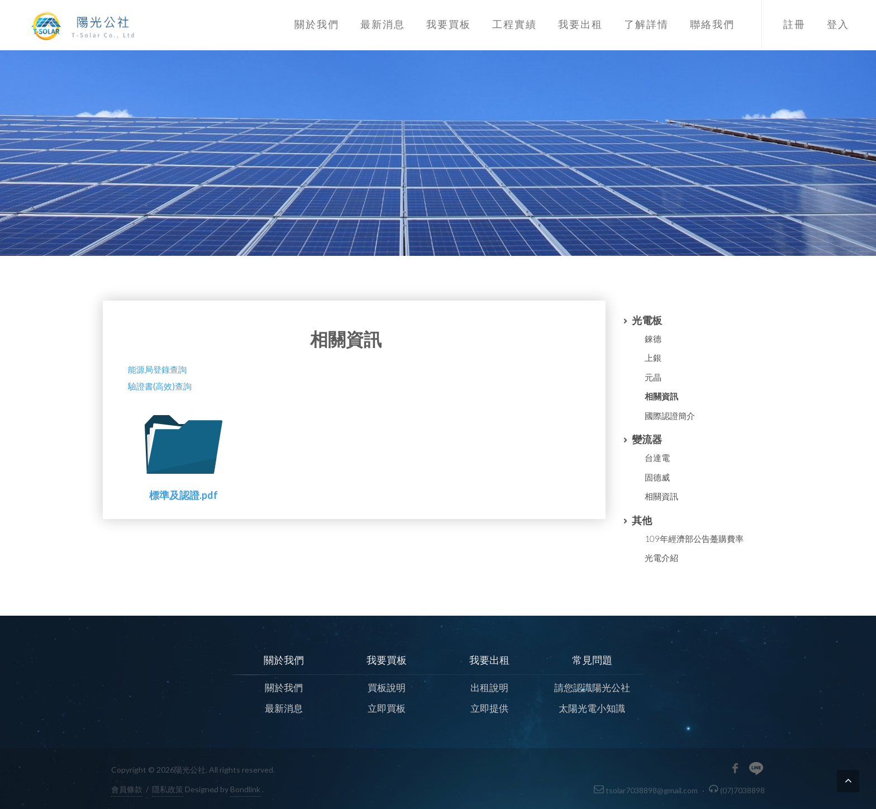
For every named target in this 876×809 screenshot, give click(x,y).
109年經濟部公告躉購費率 (694, 539)
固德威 (657, 477)
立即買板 (387, 708)
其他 (642, 520)
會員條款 (126, 789)
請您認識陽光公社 (592, 687)
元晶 (653, 377)
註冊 (794, 24)
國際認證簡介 (670, 416)
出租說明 (489, 687)
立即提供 (489, 708)
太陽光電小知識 (592, 708)
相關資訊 (661, 396)
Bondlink (245, 789)
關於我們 (284, 687)
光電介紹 (661, 558)
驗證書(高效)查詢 (160, 386)
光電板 (647, 320)
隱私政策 (167, 789)
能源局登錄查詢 (157, 369)
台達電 (657, 458)
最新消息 (284, 708)
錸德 (653, 339)
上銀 (653, 358)
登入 (838, 24)
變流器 (647, 439)
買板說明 (387, 687)
